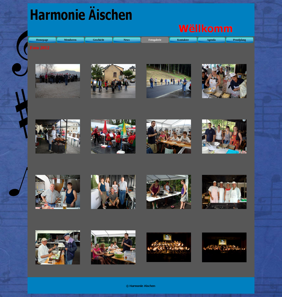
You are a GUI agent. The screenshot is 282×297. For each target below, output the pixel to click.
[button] (57, 81)
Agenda (211, 39)
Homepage (42, 39)
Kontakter (183, 39)
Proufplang (239, 39)
